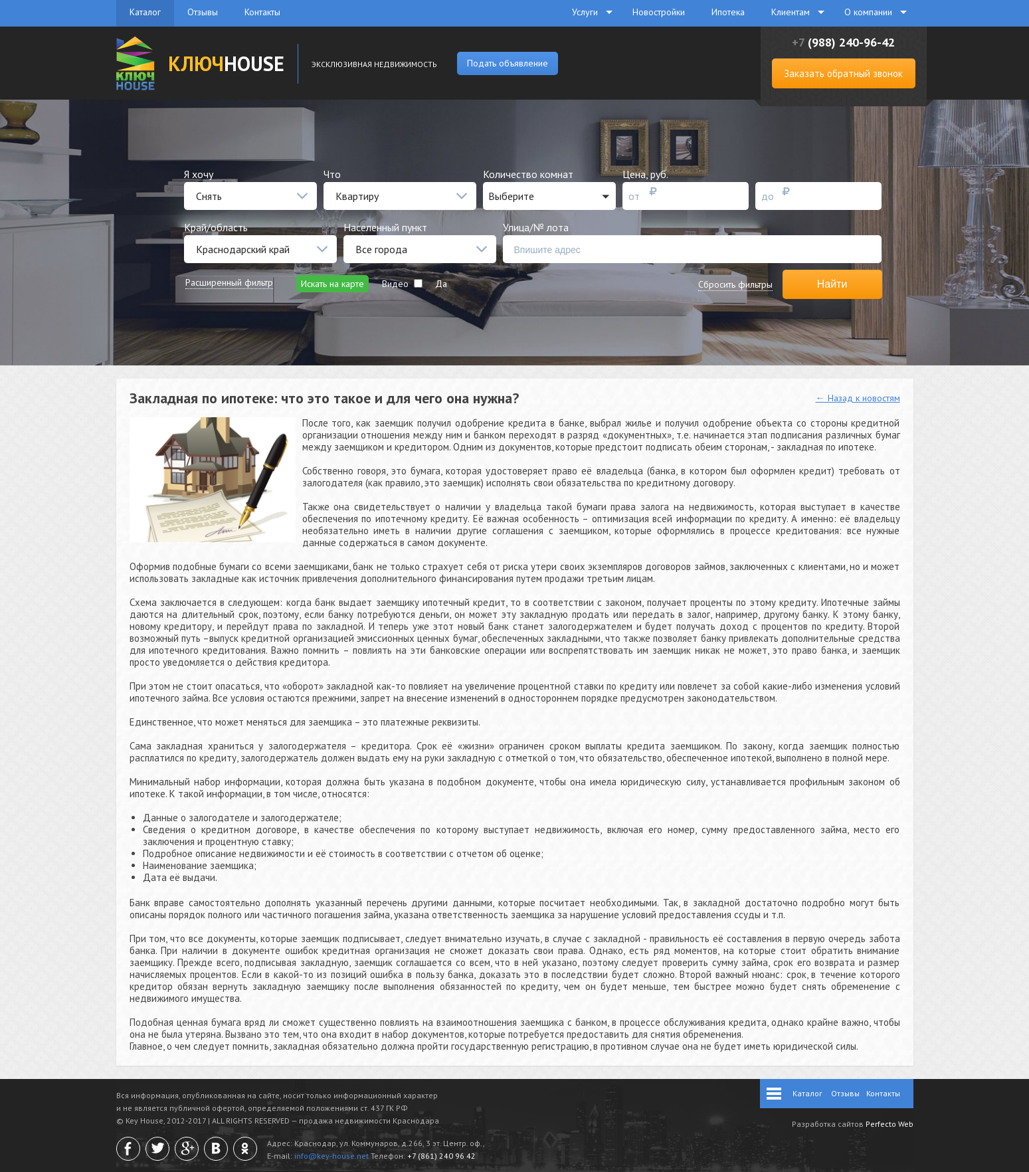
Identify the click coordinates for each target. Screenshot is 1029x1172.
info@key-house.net (331, 1156)
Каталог (145, 12)
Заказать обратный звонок (843, 73)
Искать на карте (332, 284)
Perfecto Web (889, 1124)
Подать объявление (507, 63)
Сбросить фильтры (735, 284)
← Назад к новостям (858, 398)
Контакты (262, 12)
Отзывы (202, 12)
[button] (549, 196)
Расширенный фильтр (229, 282)
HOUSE (226, 63)
